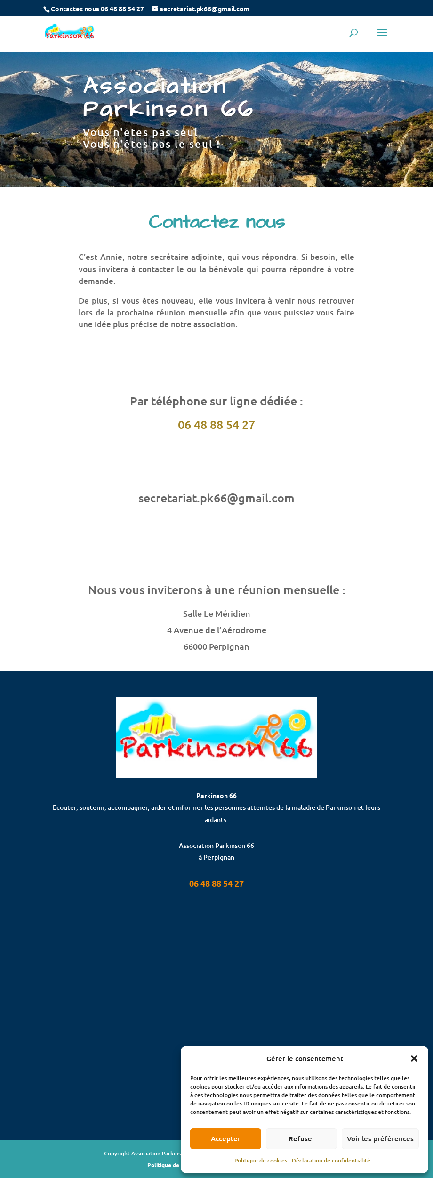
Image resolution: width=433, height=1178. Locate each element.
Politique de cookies (260, 1160)
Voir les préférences (380, 1138)
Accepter (226, 1138)
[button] (414, 1058)
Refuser (302, 1138)
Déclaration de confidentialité (331, 1160)
